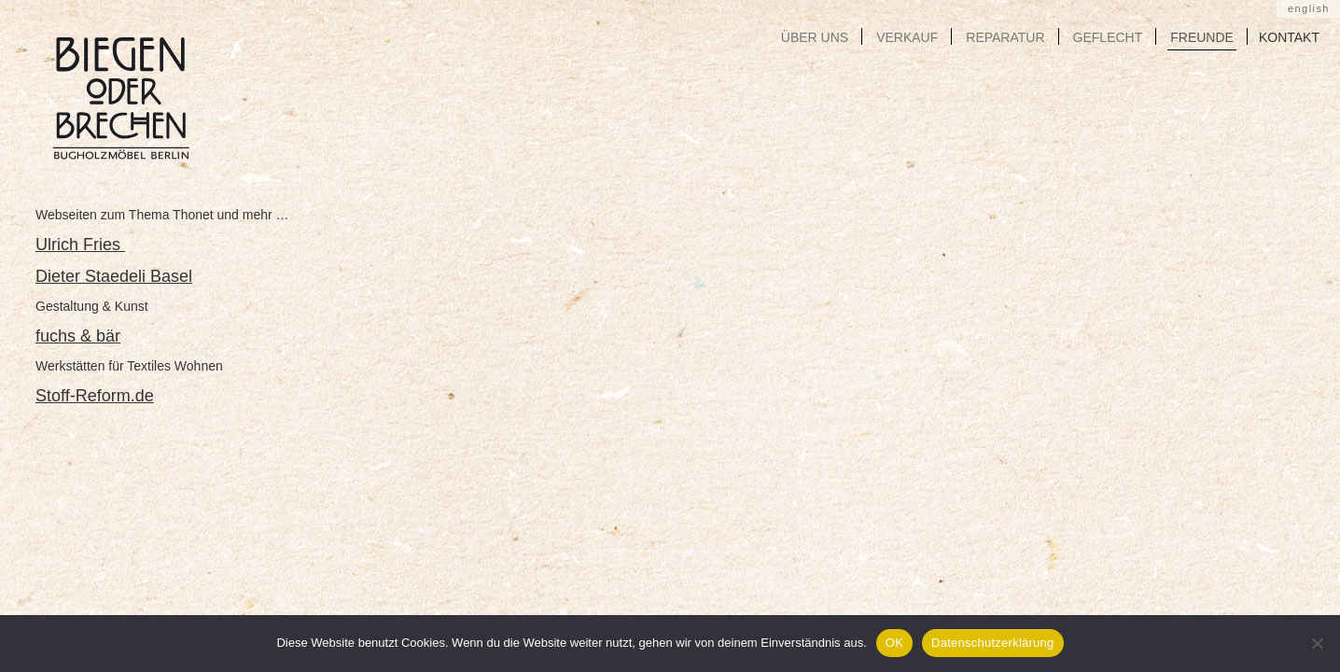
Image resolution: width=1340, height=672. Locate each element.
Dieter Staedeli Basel (113, 276)
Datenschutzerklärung (992, 643)
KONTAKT (1289, 37)
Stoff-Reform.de (94, 395)
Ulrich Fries (80, 244)
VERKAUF (907, 37)
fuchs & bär (77, 336)
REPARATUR (1005, 37)
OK (894, 643)
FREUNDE (1202, 37)
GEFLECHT (1108, 37)
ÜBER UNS (814, 37)
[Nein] (1316, 643)
